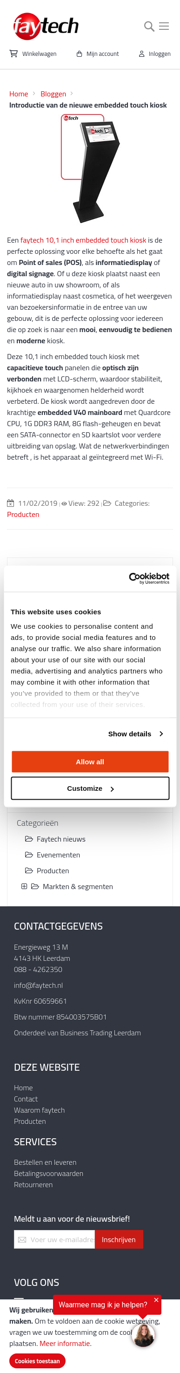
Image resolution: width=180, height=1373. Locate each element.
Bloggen (53, 93)
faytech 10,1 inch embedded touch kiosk (83, 240)
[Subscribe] (118, 1239)
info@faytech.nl (38, 985)
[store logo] (46, 26)
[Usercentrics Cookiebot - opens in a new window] (129, 579)
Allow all (90, 761)
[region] (80, 1323)
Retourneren (33, 1184)
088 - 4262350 (38, 969)
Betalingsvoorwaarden (48, 1173)
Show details (130, 734)
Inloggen (160, 53)
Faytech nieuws (55, 839)
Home (18, 93)
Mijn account (103, 53)
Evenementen (52, 855)
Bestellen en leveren (45, 1162)
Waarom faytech (39, 1110)
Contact (26, 1099)
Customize (90, 788)
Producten (23, 514)
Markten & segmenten (72, 886)
